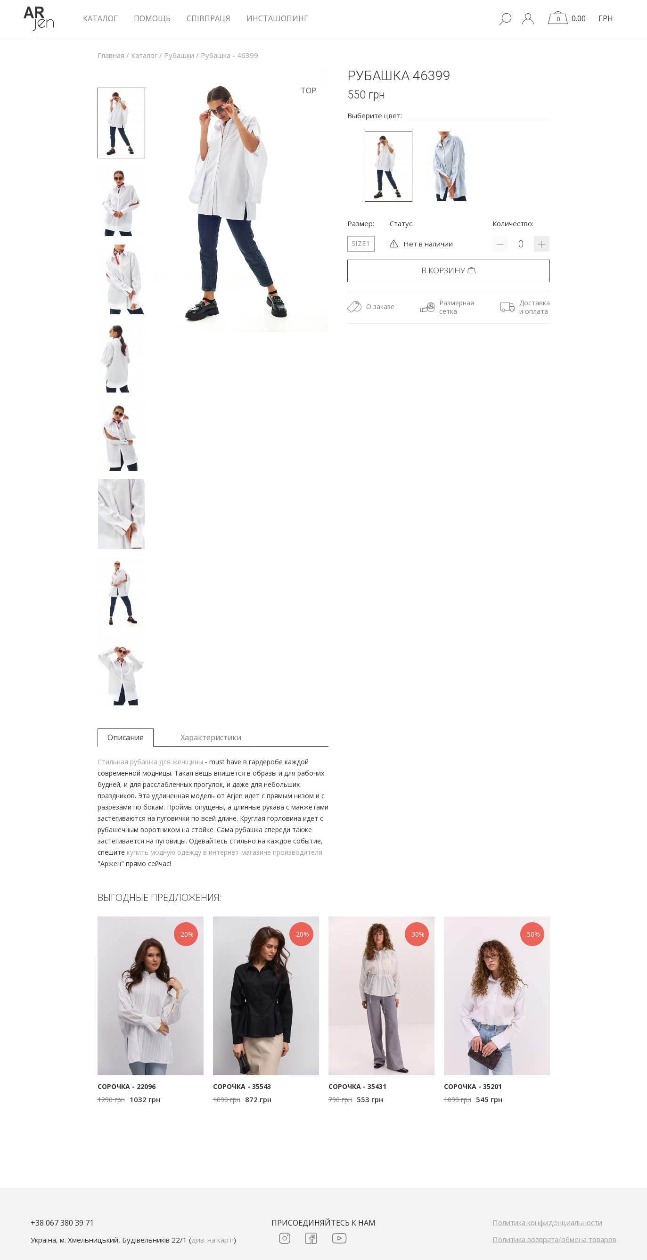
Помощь (152, 18)
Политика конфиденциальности (547, 1222)
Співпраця (208, 18)
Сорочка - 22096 (127, 1086)
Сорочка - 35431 (357, 1086)
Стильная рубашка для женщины (150, 761)
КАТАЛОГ (100, 18)
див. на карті (212, 1239)
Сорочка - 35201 (473, 1086)
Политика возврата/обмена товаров (554, 1239)
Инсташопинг (277, 18)
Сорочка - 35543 (242, 1086)
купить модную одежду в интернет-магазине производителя (224, 852)
